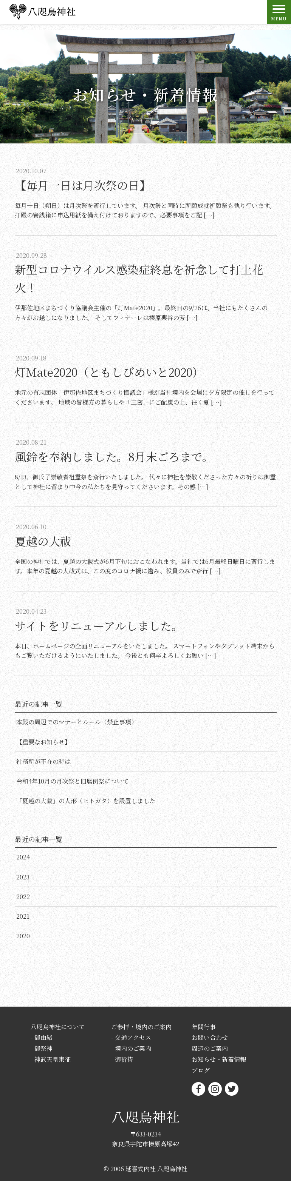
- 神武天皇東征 (51, 1059)
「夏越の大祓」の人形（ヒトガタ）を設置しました (85, 800)
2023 (22, 877)
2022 (23, 896)
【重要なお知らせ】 (43, 742)
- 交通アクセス (131, 1037)
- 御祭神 (42, 1048)
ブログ (201, 1070)
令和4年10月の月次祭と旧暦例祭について (72, 781)
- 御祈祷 (122, 1059)
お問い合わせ (210, 1037)
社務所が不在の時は (43, 761)
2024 (23, 857)
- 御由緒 (42, 1037)
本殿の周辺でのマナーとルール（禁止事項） (76, 722)
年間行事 (204, 1026)
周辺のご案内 (210, 1048)
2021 (22, 916)
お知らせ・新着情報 (219, 1059)
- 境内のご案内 (131, 1048)
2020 (23, 936)
